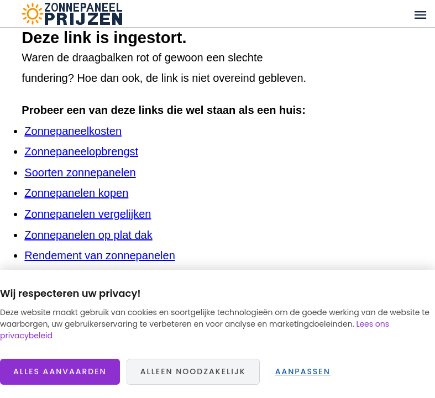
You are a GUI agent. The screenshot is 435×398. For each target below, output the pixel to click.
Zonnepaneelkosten (73, 131)
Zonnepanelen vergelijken (87, 214)
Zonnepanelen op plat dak (88, 235)
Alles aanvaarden (60, 371)
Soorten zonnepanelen (79, 172)
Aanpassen (303, 371)
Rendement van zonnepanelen (99, 255)
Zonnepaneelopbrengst (81, 151)
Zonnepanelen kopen (76, 193)
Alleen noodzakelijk (193, 371)
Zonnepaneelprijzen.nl (115, 14)
